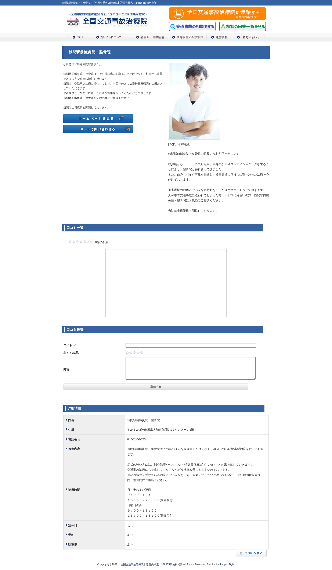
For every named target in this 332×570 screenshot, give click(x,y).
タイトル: (69, 345)
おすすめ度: (71, 352)
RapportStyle (226, 564)
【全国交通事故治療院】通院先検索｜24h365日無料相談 (150, 564)
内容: (66, 369)
